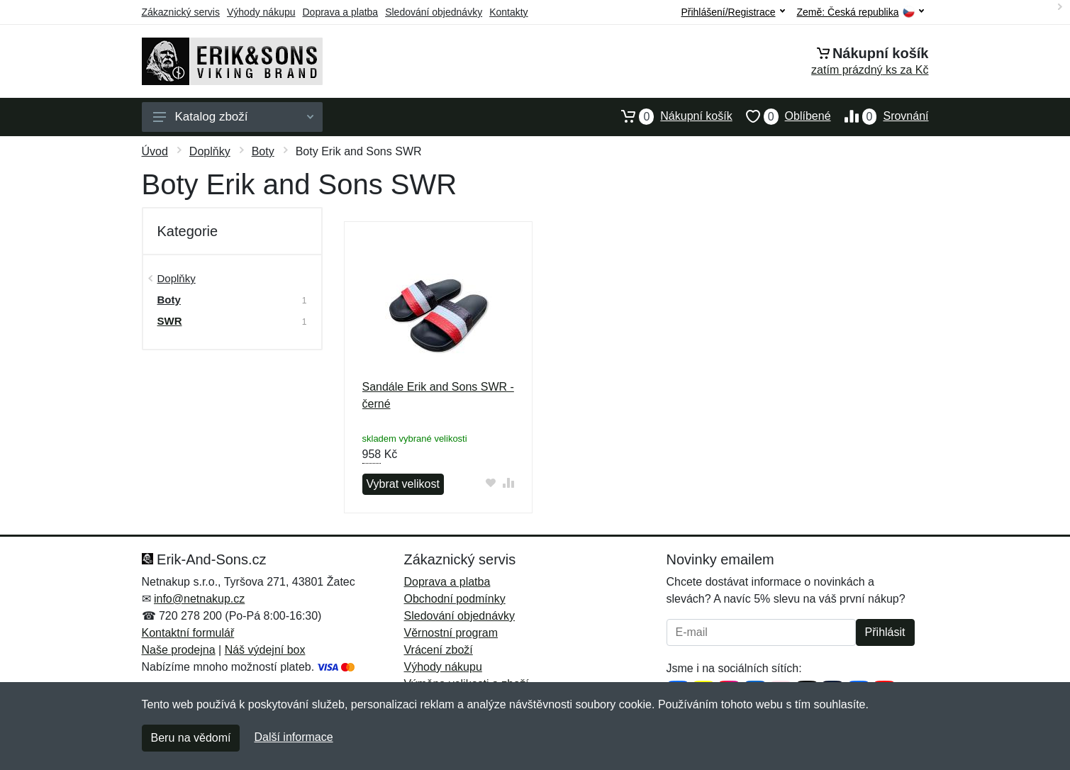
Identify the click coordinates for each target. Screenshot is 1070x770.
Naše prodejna (179, 650)
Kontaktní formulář (188, 633)
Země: (860, 12)
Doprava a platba (341, 12)
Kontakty (508, 12)
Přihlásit (885, 632)
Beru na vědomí (191, 738)
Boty (263, 151)
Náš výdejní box (265, 650)
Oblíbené (781, 116)
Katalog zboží (233, 116)
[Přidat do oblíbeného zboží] (490, 482)
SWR (169, 321)
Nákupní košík (670, 116)
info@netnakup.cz (199, 599)
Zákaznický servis (181, 12)
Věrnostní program (451, 633)
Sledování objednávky (433, 12)
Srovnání (880, 116)
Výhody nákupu (261, 12)
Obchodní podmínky (455, 599)
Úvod (155, 151)
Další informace (293, 737)
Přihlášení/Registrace (732, 12)
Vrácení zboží (438, 650)
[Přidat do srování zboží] (508, 482)
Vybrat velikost (403, 484)
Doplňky (209, 151)
